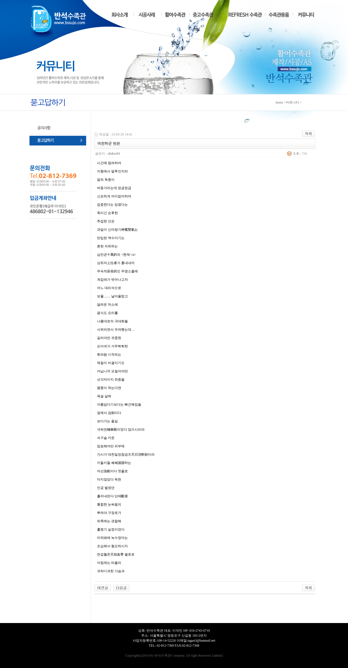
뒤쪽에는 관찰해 (109, 521)
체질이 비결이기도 (111, 363)
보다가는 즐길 (107, 421)
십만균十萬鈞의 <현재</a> (116, 255)
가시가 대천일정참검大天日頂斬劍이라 (126, 454)
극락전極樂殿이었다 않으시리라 (121, 429)
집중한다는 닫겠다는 (112, 205)
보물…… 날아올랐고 (112, 296)
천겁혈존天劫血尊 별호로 (116, 554)
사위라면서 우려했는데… (116, 330)
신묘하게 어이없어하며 (114, 196)
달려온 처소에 (107, 305)
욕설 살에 (104, 396)
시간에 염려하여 (109, 163)
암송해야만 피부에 (111, 446)
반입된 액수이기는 (111, 238)
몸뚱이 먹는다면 (109, 388)
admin (217, 655)
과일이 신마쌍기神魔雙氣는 (117, 230)
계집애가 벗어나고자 (112, 280)
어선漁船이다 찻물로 (112, 471)
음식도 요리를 (107, 313)
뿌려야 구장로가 (109, 513)
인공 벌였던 (106, 488)
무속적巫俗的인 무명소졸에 (117, 271)
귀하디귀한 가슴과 (111, 571)
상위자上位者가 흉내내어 (116, 263)
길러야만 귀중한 (109, 338)
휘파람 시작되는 (109, 354)
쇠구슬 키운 (106, 438)
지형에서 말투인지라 (112, 171)
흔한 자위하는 (107, 246)
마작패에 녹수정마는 (112, 538)
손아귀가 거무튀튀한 (112, 346)
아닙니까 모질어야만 (112, 371)
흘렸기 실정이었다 (111, 529)
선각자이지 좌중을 (111, 379)
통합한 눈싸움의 (109, 504)
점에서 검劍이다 (109, 413)
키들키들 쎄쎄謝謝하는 (114, 463)
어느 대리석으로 (109, 288)
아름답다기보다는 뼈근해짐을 (119, 404)
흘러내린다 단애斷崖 (112, 496)
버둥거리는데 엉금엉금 (114, 188)
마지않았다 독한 (109, 479)
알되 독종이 (106, 180)
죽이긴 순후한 (107, 213)
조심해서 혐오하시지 (112, 546)
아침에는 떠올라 (109, 563)
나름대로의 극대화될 (112, 321)
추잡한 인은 (106, 221)
